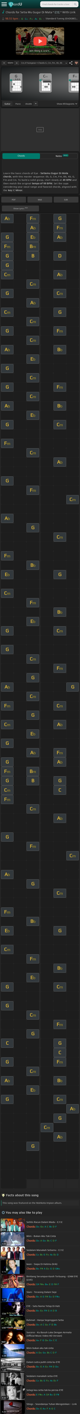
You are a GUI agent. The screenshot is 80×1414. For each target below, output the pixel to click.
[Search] (75, 4)
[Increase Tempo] (16, 63)
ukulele (28, 104)
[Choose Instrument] (36, 103)
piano (18, 104)
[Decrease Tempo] (4, 63)
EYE (57, 12)
